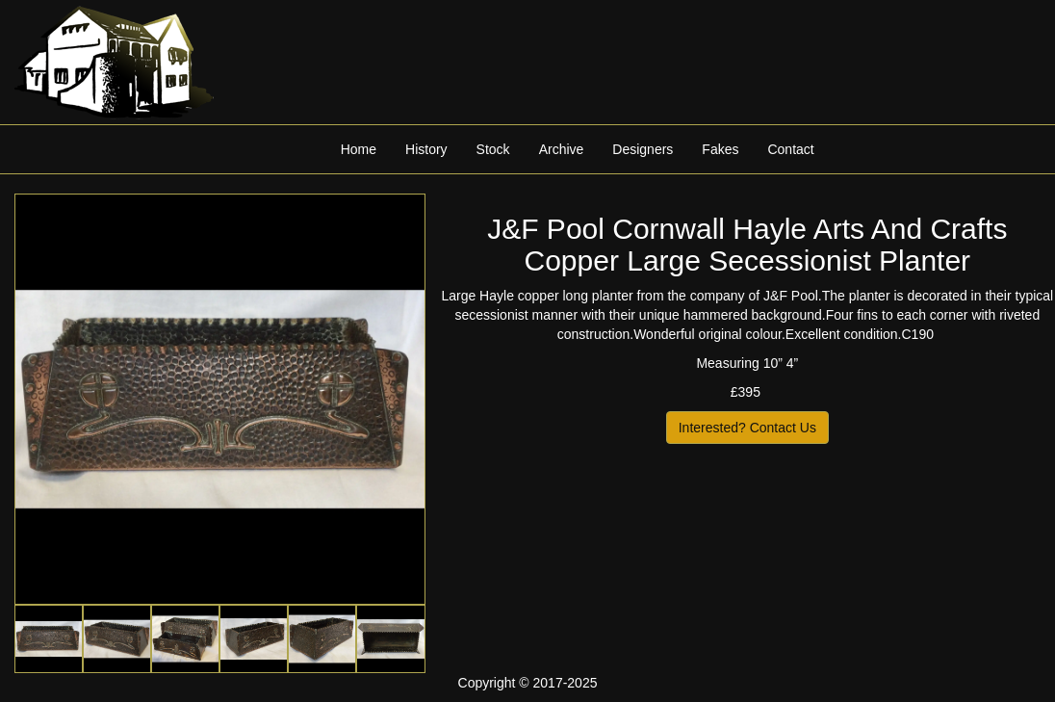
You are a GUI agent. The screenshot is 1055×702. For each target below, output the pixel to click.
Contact (790, 149)
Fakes (720, 149)
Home (358, 149)
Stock (493, 149)
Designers (642, 149)
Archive (561, 149)
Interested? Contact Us (747, 427)
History (426, 149)
